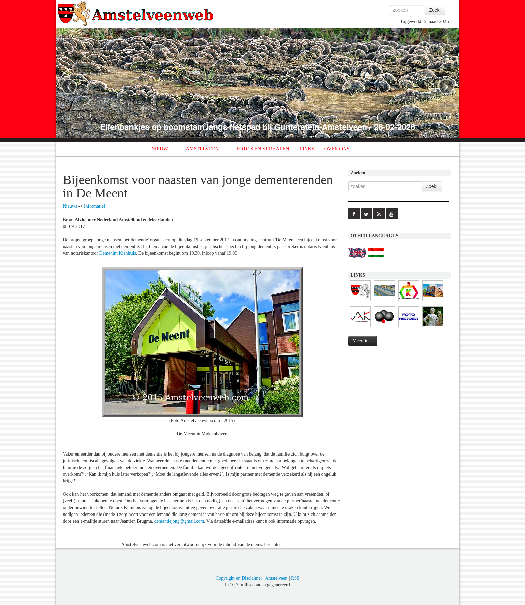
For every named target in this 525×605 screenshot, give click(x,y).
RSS (295, 578)
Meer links (363, 340)
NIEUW (159, 149)
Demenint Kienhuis (117, 253)
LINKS (307, 149)
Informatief (94, 206)
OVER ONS (337, 149)
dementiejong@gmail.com (179, 521)
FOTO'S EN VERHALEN (263, 149)
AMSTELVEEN (202, 149)
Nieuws (70, 206)
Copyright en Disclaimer (239, 578)
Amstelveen (276, 578)
